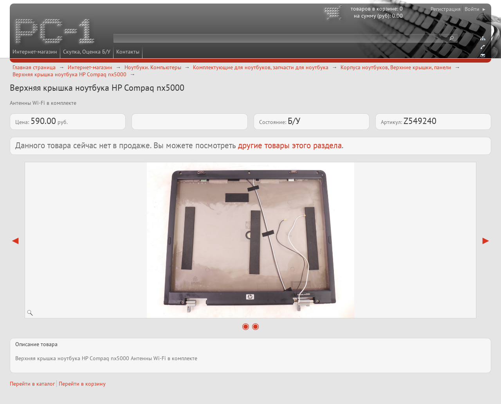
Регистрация (446, 9)
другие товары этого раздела (290, 145)
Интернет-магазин (35, 51)
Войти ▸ (475, 9)
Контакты (127, 51)
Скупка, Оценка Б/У (86, 51)
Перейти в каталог (32, 383)
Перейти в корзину (82, 383)
